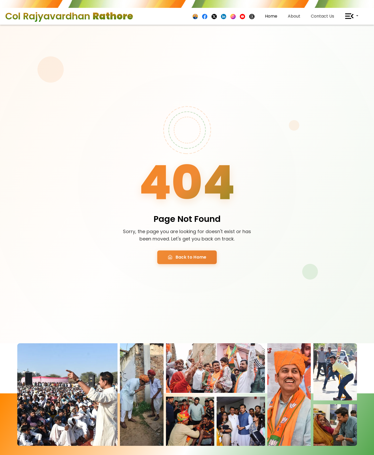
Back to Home (187, 257)
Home (271, 16)
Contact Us (322, 16)
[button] (351, 16)
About (294, 16)
